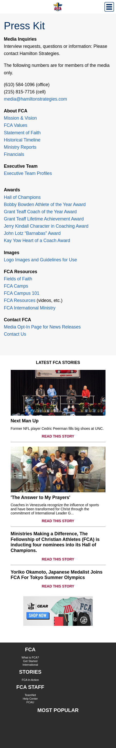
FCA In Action (30, 679)
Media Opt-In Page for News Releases (42, 327)
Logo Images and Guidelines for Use (40, 259)
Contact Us (15, 334)
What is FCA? (30, 657)
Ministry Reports (20, 147)
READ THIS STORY (58, 436)
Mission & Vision (20, 118)
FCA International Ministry (29, 307)
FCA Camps (16, 286)
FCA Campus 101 (21, 293)
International (30, 664)
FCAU (30, 702)
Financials (14, 154)
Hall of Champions (22, 197)
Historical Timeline (22, 140)
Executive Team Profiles (28, 173)
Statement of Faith (22, 132)
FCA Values (15, 125)
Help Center (30, 698)
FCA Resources (19, 300)
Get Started (30, 661)
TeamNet (30, 695)
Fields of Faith (18, 278)
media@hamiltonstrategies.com (35, 99)
